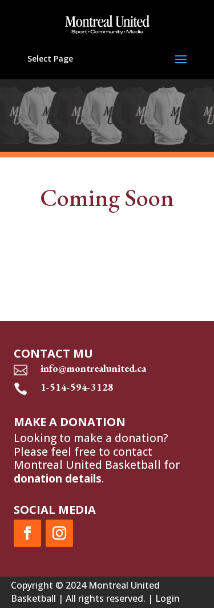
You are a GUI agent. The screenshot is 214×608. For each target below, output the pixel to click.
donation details (58, 478)
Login (167, 598)
